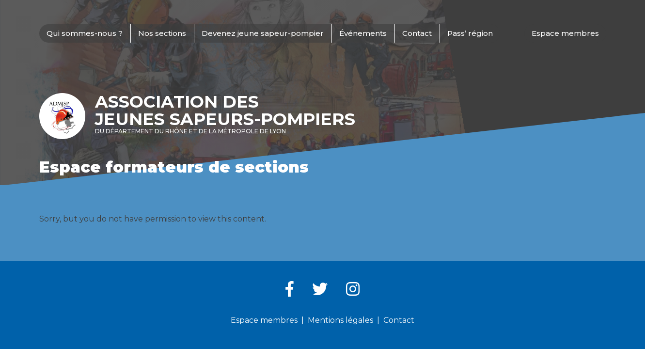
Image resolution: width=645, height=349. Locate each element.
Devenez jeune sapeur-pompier (263, 33)
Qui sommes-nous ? (85, 33)
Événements (363, 33)
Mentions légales (340, 320)
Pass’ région (470, 33)
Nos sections (162, 33)
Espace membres (565, 33)
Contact (417, 33)
